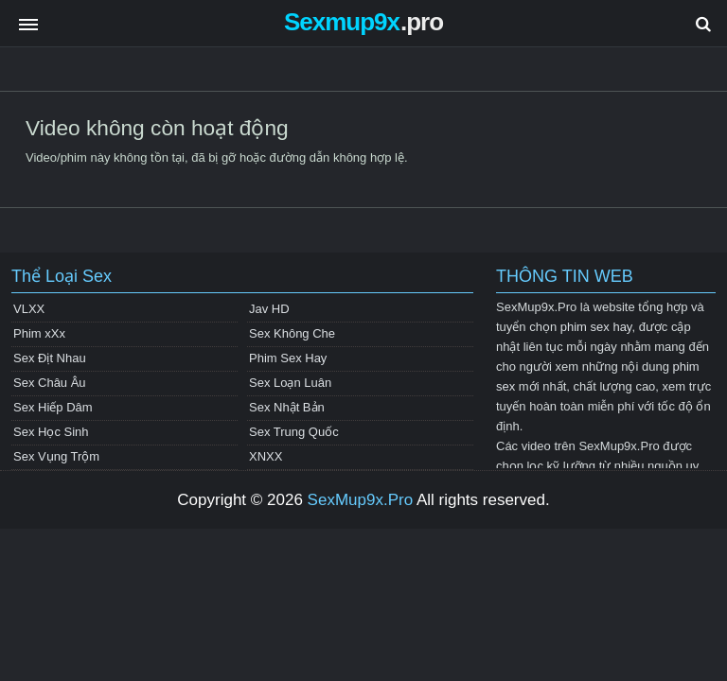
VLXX (28, 309)
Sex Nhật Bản (287, 407)
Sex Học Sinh (51, 432)
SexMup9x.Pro (361, 500)
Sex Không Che (292, 333)
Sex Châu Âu (49, 382)
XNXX (265, 456)
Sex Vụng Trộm (56, 456)
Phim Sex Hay (288, 358)
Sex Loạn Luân (290, 382)
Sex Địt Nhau (49, 358)
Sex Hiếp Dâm (53, 407)
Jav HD (269, 309)
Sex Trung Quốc (294, 432)
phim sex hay (596, 327)
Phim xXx (39, 333)
